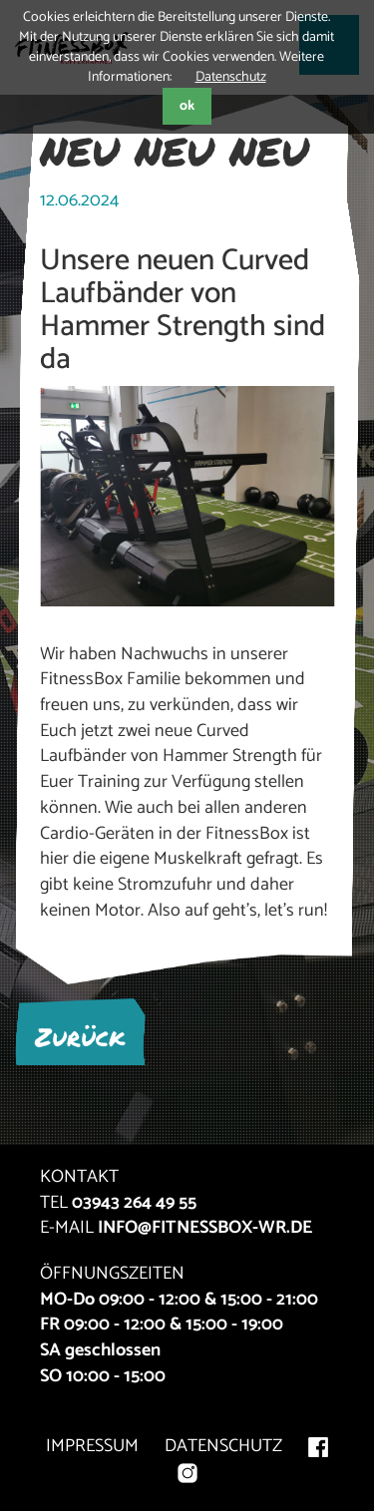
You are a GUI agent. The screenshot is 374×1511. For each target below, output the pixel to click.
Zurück (80, 1036)
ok (187, 106)
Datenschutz (230, 77)
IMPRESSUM (92, 1446)
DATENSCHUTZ (223, 1446)
